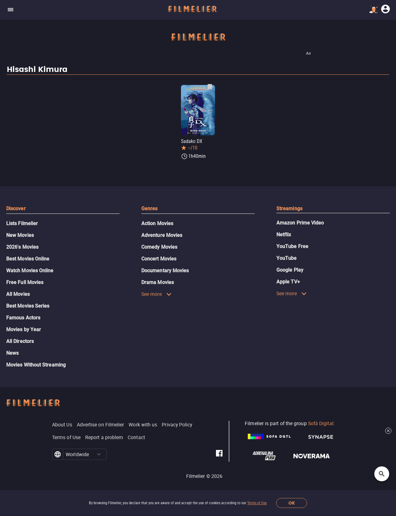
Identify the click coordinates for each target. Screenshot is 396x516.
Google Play (289, 270)
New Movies (20, 235)
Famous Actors (23, 318)
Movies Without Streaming (36, 365)
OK (291, 503)
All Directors (20, 341)
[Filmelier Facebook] (219, 454)
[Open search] (381, 473)
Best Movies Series (27, 306)
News (12, 353)
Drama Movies (157, 282)
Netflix (283, 235)
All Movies (18, 294)
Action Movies (157, 223)
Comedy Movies (159, 247)
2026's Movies (22, 247)
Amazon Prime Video (300, 223)
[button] (98, 454)
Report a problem (104, 437)
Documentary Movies (165, 271)
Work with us (143, 424)
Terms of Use (257, 503)
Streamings (289, 208)
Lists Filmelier (22, 223)
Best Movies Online (27, 259)
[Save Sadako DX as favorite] (209, 87)
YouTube (286, 258)
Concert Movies (158, 259)
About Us (62, 424)
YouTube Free (292, 246)
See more (156, 294)
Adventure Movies (161, 235)
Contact (136, 437)
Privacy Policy (177, 424)
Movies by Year (23, 329)
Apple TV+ (288, 282)
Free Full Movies (24, 282)
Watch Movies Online (30, 271)
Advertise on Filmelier (100, 424)
